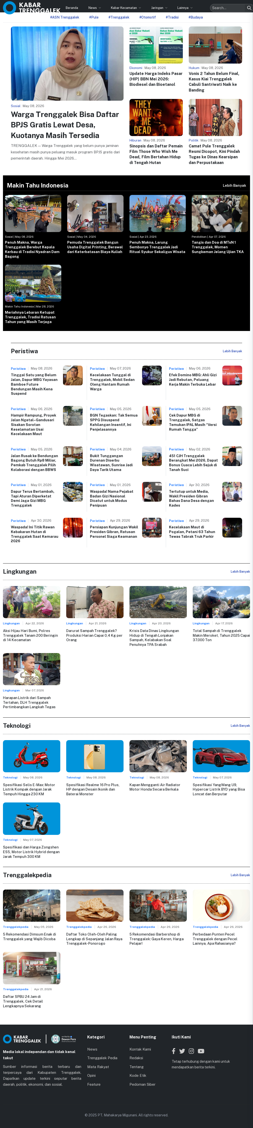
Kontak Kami (140, 1049)
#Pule (94, 17)
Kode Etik (137, 1075)
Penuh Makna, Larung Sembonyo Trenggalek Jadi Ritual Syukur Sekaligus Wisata (157, 247)
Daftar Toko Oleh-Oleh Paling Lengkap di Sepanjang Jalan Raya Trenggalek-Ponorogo (94, 938)
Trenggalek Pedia (102, 1058)
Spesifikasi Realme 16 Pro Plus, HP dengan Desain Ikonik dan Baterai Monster (92, 789)
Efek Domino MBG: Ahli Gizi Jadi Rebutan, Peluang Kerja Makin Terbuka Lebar (193, 379)
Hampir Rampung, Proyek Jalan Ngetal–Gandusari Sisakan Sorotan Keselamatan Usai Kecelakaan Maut (33, 424)
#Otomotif (147, 17)
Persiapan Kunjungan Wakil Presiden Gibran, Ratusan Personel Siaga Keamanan (114, 531)
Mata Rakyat (98, 1066)
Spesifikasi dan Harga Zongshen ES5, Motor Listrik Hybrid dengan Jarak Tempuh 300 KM (31, 851)
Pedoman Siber (142, 1084)
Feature (94, 1084)
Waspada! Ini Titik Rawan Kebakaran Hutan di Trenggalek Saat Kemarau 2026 (34, 534)
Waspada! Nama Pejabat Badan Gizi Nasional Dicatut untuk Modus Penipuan (111, 498)
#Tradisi (172, 17)
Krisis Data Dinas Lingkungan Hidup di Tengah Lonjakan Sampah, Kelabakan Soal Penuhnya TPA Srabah (154, 638)
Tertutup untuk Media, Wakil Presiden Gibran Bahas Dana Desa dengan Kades (191, 498)
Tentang (136, 1066)
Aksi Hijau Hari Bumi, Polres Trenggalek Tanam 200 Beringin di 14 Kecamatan (30, 635)
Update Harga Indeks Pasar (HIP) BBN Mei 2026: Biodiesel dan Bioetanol (156, 79)
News (71, 5)
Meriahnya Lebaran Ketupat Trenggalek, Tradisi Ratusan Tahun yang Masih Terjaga (30, 317)
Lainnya (162, 5)
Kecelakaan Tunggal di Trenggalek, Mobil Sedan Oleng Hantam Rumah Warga (112, 382)
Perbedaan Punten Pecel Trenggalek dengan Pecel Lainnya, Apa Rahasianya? (215, 938)
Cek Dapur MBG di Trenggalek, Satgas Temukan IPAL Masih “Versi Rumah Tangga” (193, 422)
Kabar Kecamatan (103, 5)
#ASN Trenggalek (64, 17)
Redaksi (136, 1058)
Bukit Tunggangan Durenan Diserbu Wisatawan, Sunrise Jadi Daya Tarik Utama (111, 463)
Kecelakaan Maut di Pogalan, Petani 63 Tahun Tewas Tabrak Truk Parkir (192, 531)
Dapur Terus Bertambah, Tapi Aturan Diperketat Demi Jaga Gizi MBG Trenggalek (32, 498)
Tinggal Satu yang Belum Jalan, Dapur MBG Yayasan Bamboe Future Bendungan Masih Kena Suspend (34, 384)
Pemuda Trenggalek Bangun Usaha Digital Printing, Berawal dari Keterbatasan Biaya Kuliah (95, 247)
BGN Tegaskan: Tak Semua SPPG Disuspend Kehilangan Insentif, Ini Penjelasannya (114, 422)
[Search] (228, 6)
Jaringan (136, 5)
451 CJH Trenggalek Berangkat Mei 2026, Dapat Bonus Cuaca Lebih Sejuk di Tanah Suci (193, 463)
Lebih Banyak (234, 185)
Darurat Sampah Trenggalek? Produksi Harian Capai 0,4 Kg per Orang (94, 635)
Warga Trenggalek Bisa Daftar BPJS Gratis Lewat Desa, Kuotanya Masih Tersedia (65, 125)
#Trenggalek (118, 17)
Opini (91, 1075)
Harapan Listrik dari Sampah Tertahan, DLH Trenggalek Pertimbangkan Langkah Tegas (29, 702)
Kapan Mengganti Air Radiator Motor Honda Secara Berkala (154, 786)
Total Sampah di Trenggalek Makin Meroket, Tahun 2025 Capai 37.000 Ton (221, 635)
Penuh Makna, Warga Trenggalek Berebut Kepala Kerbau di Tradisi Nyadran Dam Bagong (32, 249)
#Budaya (196, 17)
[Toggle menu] (245, 5)
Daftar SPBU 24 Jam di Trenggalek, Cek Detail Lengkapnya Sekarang (22, 1001)
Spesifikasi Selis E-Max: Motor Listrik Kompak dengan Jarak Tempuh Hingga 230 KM (29, 789)
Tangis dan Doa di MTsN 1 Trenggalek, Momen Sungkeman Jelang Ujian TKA (218, 247)
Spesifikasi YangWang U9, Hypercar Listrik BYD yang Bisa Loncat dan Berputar (219, 789)
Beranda (51, 5)
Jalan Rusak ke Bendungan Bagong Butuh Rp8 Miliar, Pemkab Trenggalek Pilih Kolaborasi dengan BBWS (34, 463)
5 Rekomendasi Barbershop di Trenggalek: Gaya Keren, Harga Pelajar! (156, 938)
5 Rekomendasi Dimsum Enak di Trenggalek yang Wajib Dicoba (29, 936)
